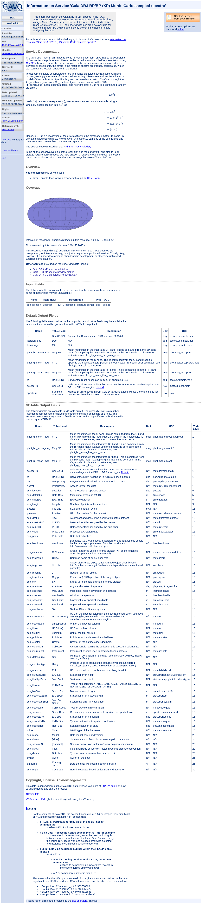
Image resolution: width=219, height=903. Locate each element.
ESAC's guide (109, 786)
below (180, 29)
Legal (10, 150)
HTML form (93, 178)
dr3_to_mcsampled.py (78, 146)
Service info (12, 23)
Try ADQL (6, 139)
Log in (4, 158)
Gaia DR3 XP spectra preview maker (53, 272)
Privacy (4, 150)
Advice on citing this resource (16, 53)
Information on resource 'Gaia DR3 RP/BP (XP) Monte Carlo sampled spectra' (76, 40)
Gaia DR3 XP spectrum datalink (50, 269)
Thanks (15, 150)
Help (12, 17)
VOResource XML (36, 799)
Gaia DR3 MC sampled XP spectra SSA (55, 274)
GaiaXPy (31, 63)
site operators (79, 900)
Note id (100, 387)
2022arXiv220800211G (13, 121)
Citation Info (32, 794)
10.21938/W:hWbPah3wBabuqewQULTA (22, 45)
